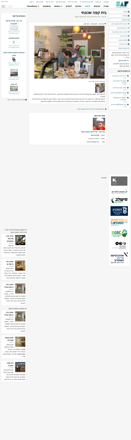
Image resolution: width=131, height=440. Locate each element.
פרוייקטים (98, 2)
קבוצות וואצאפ (123, 48)
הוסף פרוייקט (123, 61)
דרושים (32, 2)
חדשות (126, 12)
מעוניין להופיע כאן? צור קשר (17, 100)
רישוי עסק (87, 23)
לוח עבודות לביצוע (87, 2)
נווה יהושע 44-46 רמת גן (118, 104)
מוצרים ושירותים (61, 2)
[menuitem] (104, 2)
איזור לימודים (124, 44)
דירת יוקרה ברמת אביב (119, 76)
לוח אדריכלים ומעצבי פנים (120, 24)
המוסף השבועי (124, 40)
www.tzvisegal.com (93, 142)
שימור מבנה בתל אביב (119, 88)
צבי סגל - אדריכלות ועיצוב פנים (96, 17)
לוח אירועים (39, 2)
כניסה (2, 1)
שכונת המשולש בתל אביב (118, 93)
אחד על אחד (50, 2)
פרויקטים (125, 20)
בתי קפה (101, 23)
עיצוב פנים (94, 23)
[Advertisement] (67, 160)
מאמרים (105, 2)
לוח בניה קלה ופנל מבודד (120, 32)
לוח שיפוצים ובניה (123, 28)
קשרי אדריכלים (72, 2)
